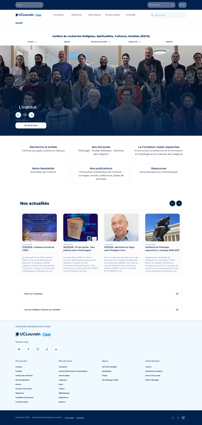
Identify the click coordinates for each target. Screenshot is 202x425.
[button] (18, 115)
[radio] (173, 418)
